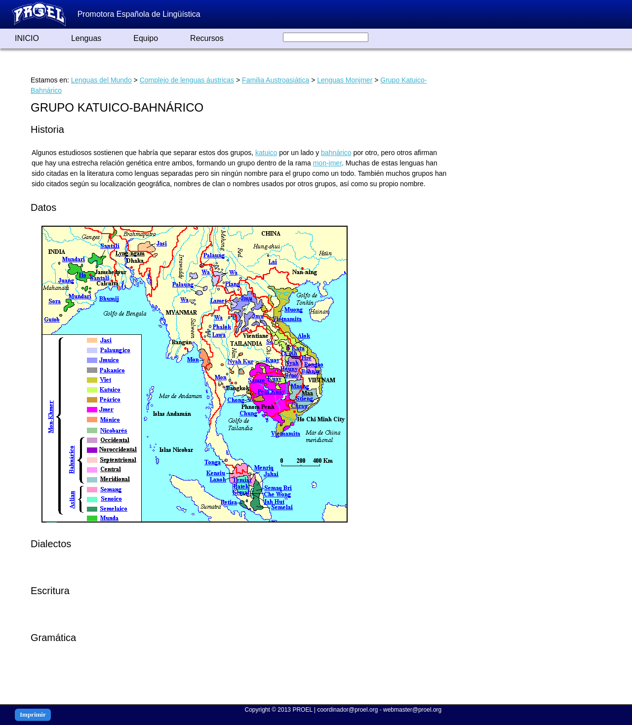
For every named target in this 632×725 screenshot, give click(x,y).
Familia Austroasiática (275, 80)
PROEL (302, 709)
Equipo (145, 38)
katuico (266, 153)
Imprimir (33, 714)
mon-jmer (327, 163)
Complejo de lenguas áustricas (187, 80)
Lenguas (86, 38)
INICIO (27, 38)
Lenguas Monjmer (344, 80)
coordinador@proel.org (347, 709)
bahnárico (336, 153)
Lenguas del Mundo (101, 80)
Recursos (207, 38)
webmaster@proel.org (412, 709)
